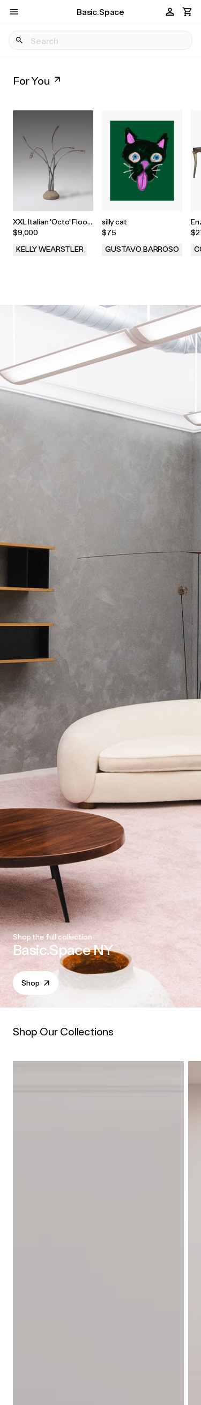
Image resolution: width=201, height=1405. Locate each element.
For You (38, 80)
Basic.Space (100, 11)
